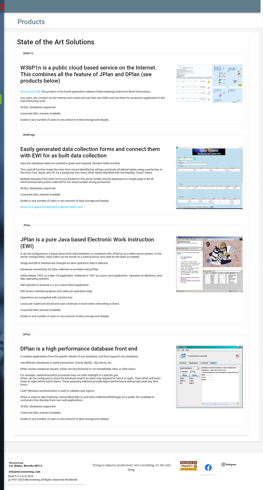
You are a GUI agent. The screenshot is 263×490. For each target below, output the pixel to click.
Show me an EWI (42, 91)
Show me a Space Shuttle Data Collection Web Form (63, 210)
